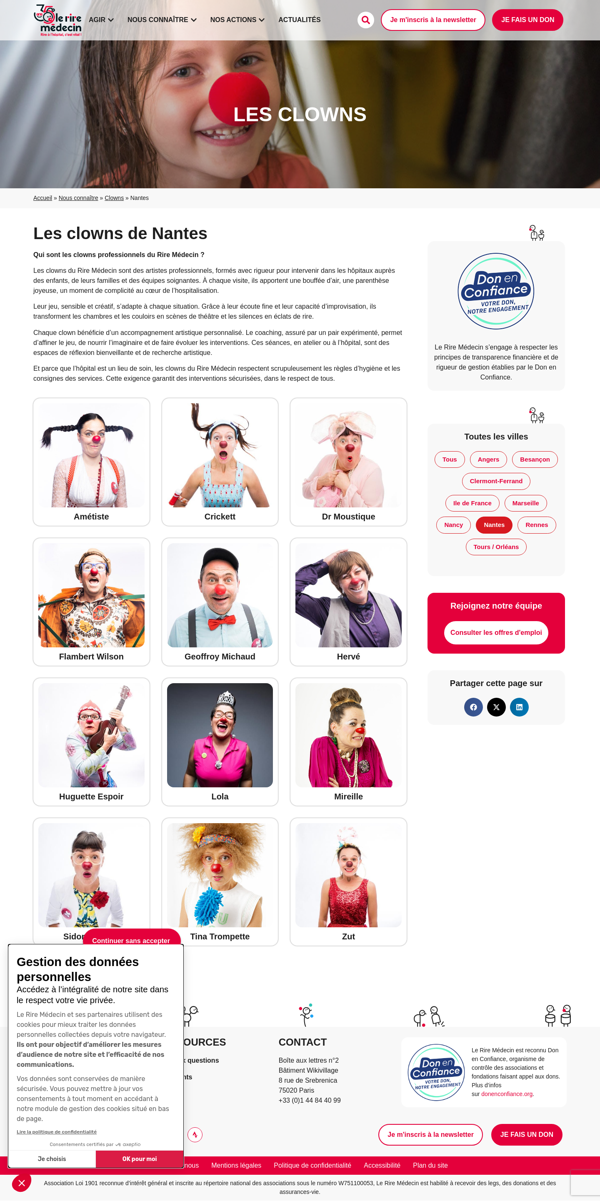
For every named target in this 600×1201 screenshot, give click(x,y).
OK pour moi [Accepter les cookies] (139, 1159)
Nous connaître (78, 198)
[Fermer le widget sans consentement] (132, 941)
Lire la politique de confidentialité (57, 1132)
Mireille (348, 796)
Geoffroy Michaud (220, 656)
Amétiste (91, 516)
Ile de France (472, 503)
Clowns (114, 198)
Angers (489, 459)
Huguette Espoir (91, 796)
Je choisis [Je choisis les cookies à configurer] (52, 1159)
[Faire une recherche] (366, 20)
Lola (219, 796)
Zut (348, 936)
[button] (22, 1183)
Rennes (536, 524)
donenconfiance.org (506, 1094)
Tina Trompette (220, 936)
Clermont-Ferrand (496, 480)
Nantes (494, 524)
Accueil (42, 198)
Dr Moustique (348, 516)
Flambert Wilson (91, 656)
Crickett (220, 516)
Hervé (348, 656)
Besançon (535, 459)
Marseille (525, 503)
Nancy (453, 524)
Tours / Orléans (496, 546)
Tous (449, 459)
